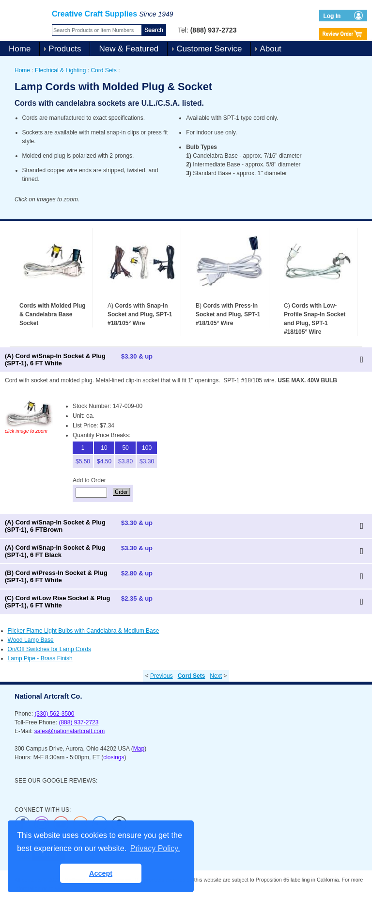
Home (20, 48)
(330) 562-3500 (54, 713)
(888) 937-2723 (78, 722)
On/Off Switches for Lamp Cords (50, 649)
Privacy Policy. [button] (155, 848)
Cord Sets (103, 70)
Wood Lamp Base (31, 640)
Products (64, 48)
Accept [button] (100, 873)
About (270, 48)
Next (216, 675)
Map (138, 748)
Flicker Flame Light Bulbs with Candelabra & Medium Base (83, 630)
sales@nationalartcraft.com (69, 731)
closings (113, 757)
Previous (161, 675)
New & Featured (128, 48)
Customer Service (209, 48)
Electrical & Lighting (60, 70)
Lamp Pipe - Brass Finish (40, 658)
